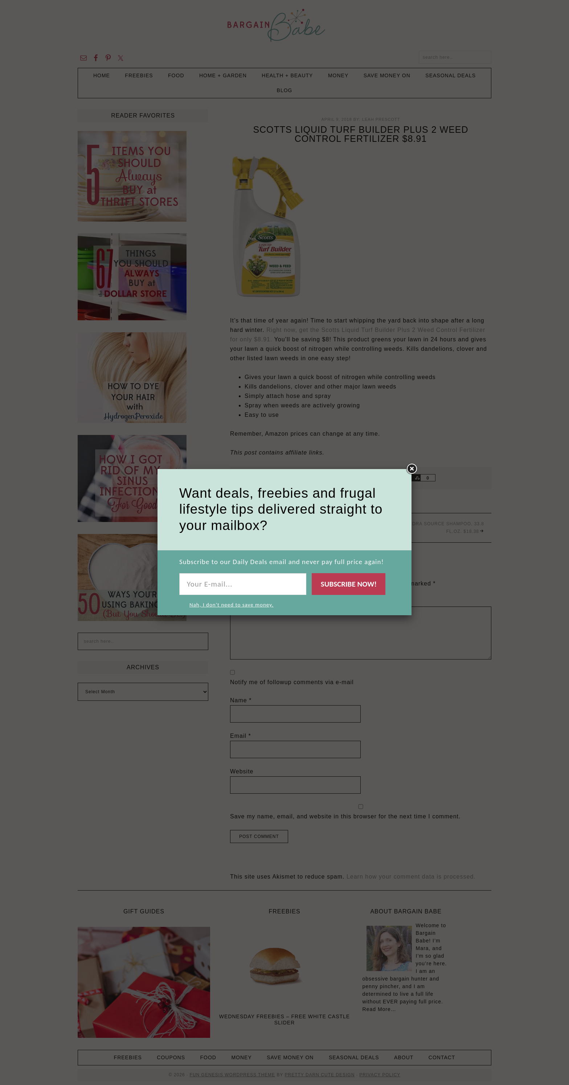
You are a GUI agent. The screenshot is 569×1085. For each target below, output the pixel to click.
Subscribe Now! (349, 584)
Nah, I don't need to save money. (231, 604)
